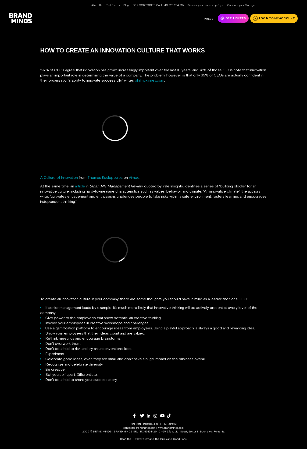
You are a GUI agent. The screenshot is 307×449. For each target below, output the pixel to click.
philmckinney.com (149, 80)
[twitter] (143, 416)
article (80, 186)
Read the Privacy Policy (134, 439)
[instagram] (157, 416)
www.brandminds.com (171, 427)
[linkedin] (150, 416)
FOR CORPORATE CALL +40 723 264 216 (158, 5)
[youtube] (163, 415)
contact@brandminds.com (139, 427)
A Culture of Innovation (59, 177)
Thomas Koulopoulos (105, 177)
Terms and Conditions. (173, 439)
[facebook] (136, 416)
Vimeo (134, 177)
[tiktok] (170, 416)
